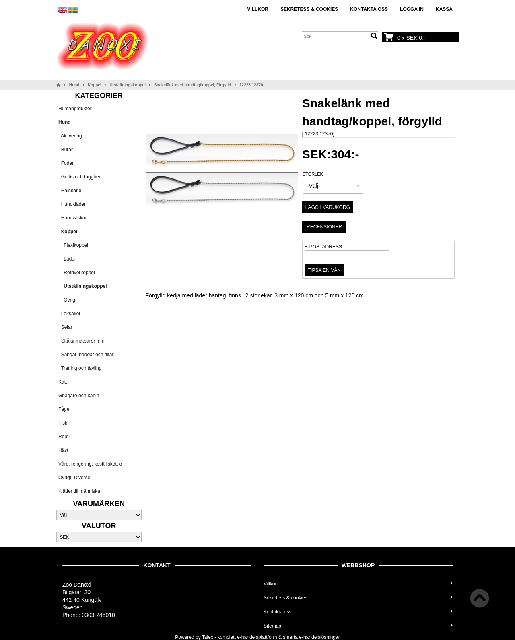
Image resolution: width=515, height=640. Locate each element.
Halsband (69, 190)
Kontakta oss (369, 9)
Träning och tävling (79, 368)
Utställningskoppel (128, 85)
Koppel (94, 85)
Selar (65, 327)
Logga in (412, 9)
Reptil (64, 436)
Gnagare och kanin (78, 395)
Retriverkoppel (76, 272)
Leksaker (69, 313)
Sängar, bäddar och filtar (85, 354)
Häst (63, 450)
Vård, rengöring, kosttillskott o (90, 464)
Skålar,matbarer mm (81, 341)
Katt (62, 382)
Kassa (444, 9)
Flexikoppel (73, 245)
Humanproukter (75, 108)
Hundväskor (72, 218)
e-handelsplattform (257, 637)
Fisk (62, 423)
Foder (66, 163)
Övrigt (67, 300)
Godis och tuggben (79, 177)
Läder (67, 259)
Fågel (64, 409)
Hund (74, 85)
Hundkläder (72, 204)
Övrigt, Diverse (74, 477)
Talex (207, 637)
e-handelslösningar (319, 637)
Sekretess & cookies (309, 9)
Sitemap (358, 626)
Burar (65, 149)
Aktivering (70, 136)
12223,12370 (251, 85)
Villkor (257, 9)
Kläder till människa (79, 491)
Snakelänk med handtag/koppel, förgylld (192, 85)
